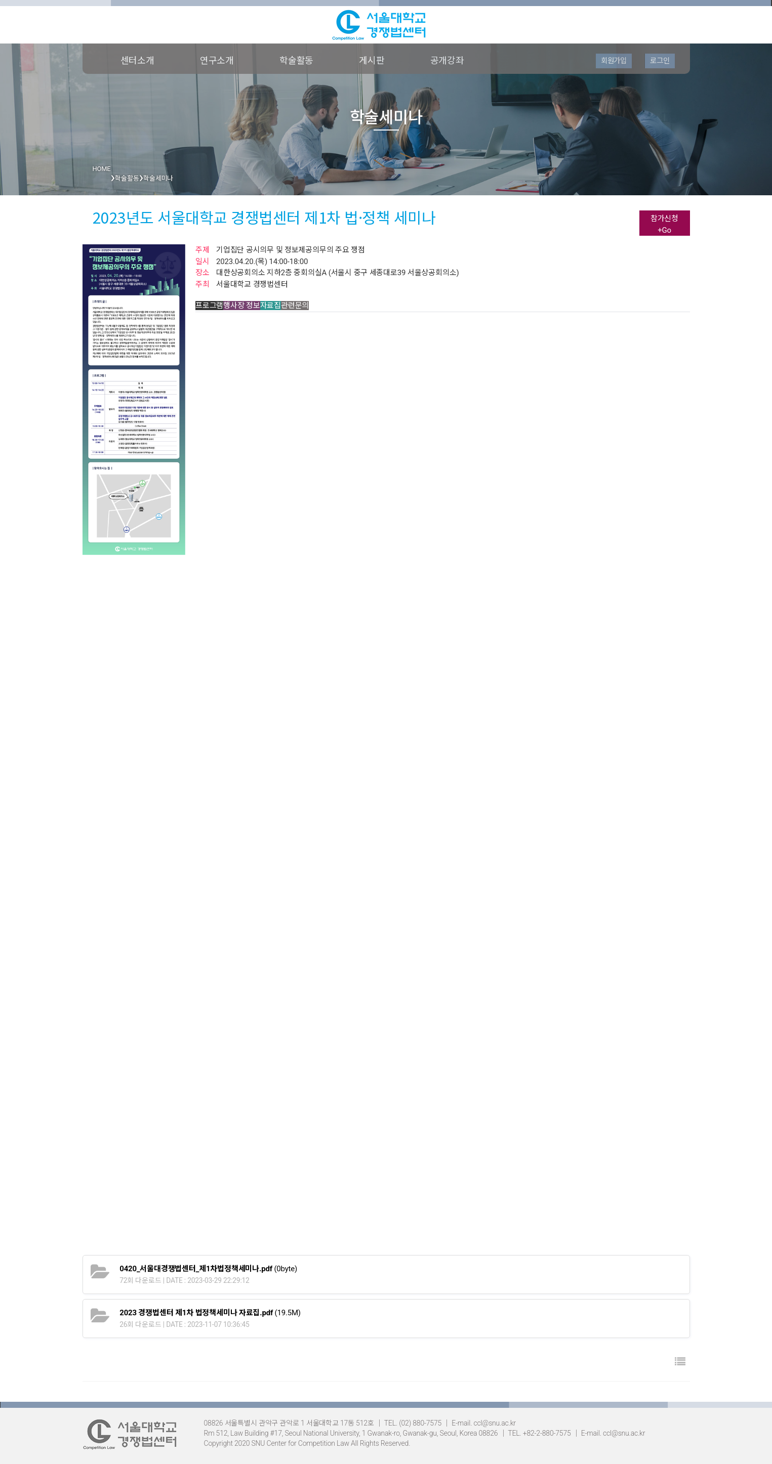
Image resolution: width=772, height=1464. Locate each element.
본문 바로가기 (0, 0)
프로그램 (209, 305)
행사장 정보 (241, 305)
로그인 (659, 60)
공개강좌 (447, 60)
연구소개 (217, 60)
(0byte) (208, 1268)
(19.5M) (210, 1312)
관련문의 (295, 305)
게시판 (371, 60)
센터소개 (137, 60)
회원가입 (614, 60)
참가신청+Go (664, 224)
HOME (102, 169)
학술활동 (296, 60)
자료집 (270, 305)
